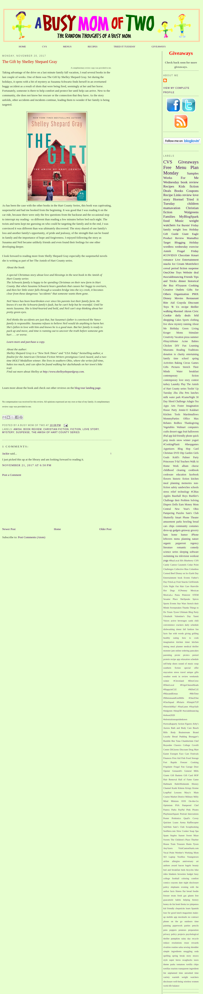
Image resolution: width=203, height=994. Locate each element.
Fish (183, 758)
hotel (178, 904)
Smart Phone (182, 517)
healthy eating (171, 638)
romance (168, 259)
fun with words (176, 633)
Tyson (176, 612)
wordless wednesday (175, 246)
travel (183, 672)
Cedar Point (193, 565)
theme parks (169, 964)
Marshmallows (191, 414)
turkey (166, 384)
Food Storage (192, 758)
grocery (195, 530)
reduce (166, 943)
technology (183, 491)
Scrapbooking (192, 827)
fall (184, 629)
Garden (188, 453)
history (195, 900)
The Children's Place (180, 839)
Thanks (185, 607)
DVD (176, 453)
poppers (173, 930)
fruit (185, 431)
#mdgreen (168, 711)
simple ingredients (172, 951)
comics (166, 882)
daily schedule (192, 625)
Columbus (194, 569)
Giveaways (188, 161)
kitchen (195, 478)
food (166, 221)
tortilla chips (192, 964)
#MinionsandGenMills (173, 698)
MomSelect (192, 263)
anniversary (188, 861)
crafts (166, 431)
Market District (177, 797)
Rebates (167, 423)
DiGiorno (174, 749)
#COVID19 (170, 255)
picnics (186, 655)
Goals (166, 457)
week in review (180, 676)
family (167, 229)
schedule (195, 659)
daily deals (182, 315)
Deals (167, 191)
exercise (194, 246)
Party (196, 457)
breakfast (194, 371)
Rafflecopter (193, 822)
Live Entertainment (187, 259)
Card (196, 448)
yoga (165, 560)
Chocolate (184, 255)
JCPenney (182, 590)
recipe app (175, 659)
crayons (174, 882)
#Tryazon (181, 285)
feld (196, 315)
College (186, 745)
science (167, 552)
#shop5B (177, 711)
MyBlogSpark (189, 216)
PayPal (181, 810)
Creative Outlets (173, 289)
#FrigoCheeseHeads (189, 685)
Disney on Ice (182, 573)
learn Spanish (192, 908)
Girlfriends (193, 582)
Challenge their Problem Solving (181, 500)
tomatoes (181, 964)
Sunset (182, 835)
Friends (188, 276)
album (185, 466)
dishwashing (169, 629)
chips (171, 526)
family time (170, 358)
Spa (197, 831)
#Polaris (180, 702)
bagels (188, 865)
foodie (196, 891)
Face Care (184, 754)
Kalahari (194, 410)
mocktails (182, 917)
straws (196, 956)
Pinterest (186, 595)
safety (174, 487)
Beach (196, 728)
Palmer (186, 457)
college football (171, 878)
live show (168, 324)
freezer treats (169, 895)
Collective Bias (181, 569)
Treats (170, 612)
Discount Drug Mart (189, 749)
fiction (75, 429)
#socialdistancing (173, 276)
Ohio (196, 509)
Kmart (195, 255)
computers (193, 427)
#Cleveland (178, 681)
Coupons (192, 191)
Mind (165, 801)
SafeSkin (167, 827)
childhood (168, 470)
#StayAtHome (170, 341)
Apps (166, 405)
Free (167, 167)
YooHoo (181, 857)
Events (187, 578)
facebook (194, 474)
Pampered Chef (190, 805)
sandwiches (184, 487)
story (188, 956)
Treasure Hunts (184, 844)
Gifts (165, 367)
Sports (185, 320)
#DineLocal (168, 685)
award (174, 865)
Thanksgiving (191, 423)
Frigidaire (167, 767)
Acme (185, 341)
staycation (168, 672)
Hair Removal (170, 779)
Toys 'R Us (171, 306)
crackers (180, 625)
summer (194, 337)
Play (183, 384)
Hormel (178, 199)
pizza (187, 337)
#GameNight (188, 397)
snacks (167, 263)
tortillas (166, 968)
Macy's (187, 792)
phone (189, 435)
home (174, 534)
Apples (167, 496)
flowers (167, 478)
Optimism (168, 805)
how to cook (190, 638)
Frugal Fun (179, 767)
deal (196, 272)
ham (165, 534)
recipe (184, 306)
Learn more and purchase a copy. (26, 341)
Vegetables (169, 427)
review (187, 195)
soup (196, 663)
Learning (194, 345)
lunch (179, 913)
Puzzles (180, 513)
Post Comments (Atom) (31, 537)
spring (195, 358)
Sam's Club (192, 513)
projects (181, 934)
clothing (194, 320)
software (194, 552)
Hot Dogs (169, 590)
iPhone (195, 534)
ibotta (183, 904)
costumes (194, 526)
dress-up (167, 530)
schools (195, 487)
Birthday (174, 328)
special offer (191, 668)
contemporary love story (176, 380)
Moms (179, 332)
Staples (173, 835)
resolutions (177, 943)
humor (184, 534)
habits (178, 900)
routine (174, 947)
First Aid (176, 758)
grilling (195, 633)
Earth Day (194, 573)
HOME (22, 46)
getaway (185, 530)
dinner (182, 281)
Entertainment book (172, 578)
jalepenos (194, 904)
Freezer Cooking (189, 762)
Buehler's (194, 496)
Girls (196, 453)
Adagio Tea (192, 401)
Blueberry (189, 560)
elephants (175, 887)
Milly (196, 797)
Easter (166, 754)
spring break (178, 956)
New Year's (182, 509)
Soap (192, 831)
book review (32, 429)
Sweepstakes (176, 607)
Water (180, 371)
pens (165, 930)
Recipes (168, 186)
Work (176, 466)
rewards (195, 943)
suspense (23, 432)
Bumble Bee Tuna (171, 741)
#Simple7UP (193, 702)
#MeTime (194, 693)
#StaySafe (194, 706)
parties (187, 925)
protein (166, 659)
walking (168, 311)
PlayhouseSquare (171, 814)
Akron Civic (191, 311)
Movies (179, 298)
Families (169, 216)
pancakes (194, 650)
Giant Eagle (190, 234)
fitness (178, 891)
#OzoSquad (168, 702)
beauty (195, 865)
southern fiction (172, 668)
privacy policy (170, 934)
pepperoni (181, 543)
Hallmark (167, 784)
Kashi (174, 788)
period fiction (179, 268)
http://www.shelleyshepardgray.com (63, 371)
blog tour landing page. (88, 387)
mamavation (171, 208)
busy (196, 874)
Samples (193, 173)
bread (196, 521)
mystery (8, 432)
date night (183, 882)
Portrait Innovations (189, 814)
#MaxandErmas (170, 693)
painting (167, 925)
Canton (173, 565)
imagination (168, 642)
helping (186, 900)
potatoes (182, 930)
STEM (195, 595)
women (195, 981)
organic (167, 543)
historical (193, 281)
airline (166, 861)
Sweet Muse (192, 835)
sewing (187, 947)
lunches (195, 392)
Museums (168, 350)
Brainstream (184, 732)
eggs (179, 431)
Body (173, 732)
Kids (182, 186)
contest (195, 380)
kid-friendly (179, 435)
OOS (183, 801)
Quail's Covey (191, 818)
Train (173, 844)
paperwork (177, 925)
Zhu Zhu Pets (181, 392)
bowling (187, 521)
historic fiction (181, 478)
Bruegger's (194, 736)
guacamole (168, 900)
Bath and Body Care (181, 728)
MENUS (67, 46)
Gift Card (188, 775)
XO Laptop (169, 857)
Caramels (182, 565)
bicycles (190, 870)
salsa (181, 947)
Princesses (168, 461)
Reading (180, 350)
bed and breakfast (171, 870)
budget (190, 874)
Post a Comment (11, 475)
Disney (167, 298)
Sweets (166, 839)
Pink (188, 810)
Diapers (167, 504)
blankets (173, 874)
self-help (167, 663)
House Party (170, 410)
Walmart (181, 427)
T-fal (177, 461)
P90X (195, 294)
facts (172, 891)
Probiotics (176, 818)
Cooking (194, 285)
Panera (166, 810)
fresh (179, 895)
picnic (177, 655)
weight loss (180, 229)
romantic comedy (188, 547)
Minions (175, 801)
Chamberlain (187, 741)
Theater (195, 517)
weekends (194, 676)
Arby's (196, 724)
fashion (190, 629)
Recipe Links (172, 195)
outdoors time (191, 921)
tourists (174, 968)
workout (194, 556)
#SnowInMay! (170, 706)
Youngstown (193, 857)
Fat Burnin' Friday (188, 225)
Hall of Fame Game (188, 779)
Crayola (181, 302)
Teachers (184, 461)
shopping (168, 319)
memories (187, 483)
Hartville (194, 586)
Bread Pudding (179, 736)
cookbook (193, 470)
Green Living (190, 328)
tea (176, 556)
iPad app (167, 435)
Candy (166, 565)
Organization (181, 294)
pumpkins (175, 938)
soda (196, 951)
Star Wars (181, 603)
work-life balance (171, 986)
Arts (173, 405)
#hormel (178, 311)
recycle (195, 938)
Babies (195, 341)
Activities (168, 363)
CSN (196, 560)
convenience (169, 625)
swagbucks (187, 960)
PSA (177, 805)
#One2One (194, 698)
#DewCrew (193, 681)
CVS (44, 46)
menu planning (182, 539)
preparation (193, 930)
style (165, 960)
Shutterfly (168, 517)
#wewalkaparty (170, 724)
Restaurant (192, 298)
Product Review (173, 238)
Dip (182, 453)
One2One (168, 272)
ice (188, 904)
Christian (168, 453)
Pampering (169, 513)
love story (91, 429)
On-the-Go (194, 801)
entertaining (192, 354)
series (175, 552)
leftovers (167, 539)
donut (178, 629)
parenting (167, 655)
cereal (166, 268)
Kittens (181, 788)
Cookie (167, 315)
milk (165, 397)
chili (197, 620)
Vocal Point (168, 852)
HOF (196, 775)
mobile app (172, 917)
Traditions (193, 350)
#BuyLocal (174, 560)
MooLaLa (168, 595)
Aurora (166, 728)
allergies (176, 861)
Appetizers (169, 448)
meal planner (176, 646)
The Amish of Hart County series (56, 432)
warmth (175, 977)
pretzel (195, 655)
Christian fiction (56, 429)
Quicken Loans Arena (174, 822)
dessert (173, 431)
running (187, 324)
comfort (195, 878)
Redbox (178, 423)
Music (179, 221)
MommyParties (171, 418)
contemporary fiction (181, 375)
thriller (195, 306)
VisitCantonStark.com (188, 848)
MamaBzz (193, 238)
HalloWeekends (182, 784)
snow (179, 440)
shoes (174, 663)
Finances (167, 758)
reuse (186, 943)
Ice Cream (178, 263)
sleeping (184, 552)
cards (190, 620)
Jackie (5, 453)
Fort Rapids (170, 762)
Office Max (191, 418)
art (197, 861)
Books (178, 191)
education (181, 474)
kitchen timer (183, 642)
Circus (186, 363)
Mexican (195, 590)
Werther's (179, 852)
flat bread (187, 891)
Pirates (195, 810)
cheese (195, 466)
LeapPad (167, 792)
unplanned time (175, 973)
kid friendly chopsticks (174, 908)
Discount (193, 302)
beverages (182, 620)
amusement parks (172, 521)
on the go (176, 921)
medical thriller (191, 646)
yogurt (195, 440)
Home (57, 529)
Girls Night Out (171, 586)
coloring (185, 878)
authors (166, 865)
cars (165, 526)
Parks (173, 810)
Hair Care (184, 586)
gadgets (177, 530)
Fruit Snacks (182, 582)
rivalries (167, 947)
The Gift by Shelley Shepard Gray (29, 61)
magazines (187, 913)
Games (195, 363)
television (184, 556)
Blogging (180, 242)
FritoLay (172, 582)
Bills (165, 732)
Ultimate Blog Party (189, 612)
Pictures (175, 367)
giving (188, 633)
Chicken (167, 345)
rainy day (185, 938)
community (182, 526)
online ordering (182, 650)
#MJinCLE (193, 689)
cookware (168, 474)
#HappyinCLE (170, 689)
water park (174, 397)
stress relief (169, 491)
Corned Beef (169, 573)
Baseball (176, 496)
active (173, 620)
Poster (166, 818)
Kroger (167, 332)
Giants (166, 775)
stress (176, 672)
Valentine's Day (183, 616)
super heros (175, 960)
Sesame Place (170, 599)
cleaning (181, 470)
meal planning (171, 483)
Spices (196, 599)
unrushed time (191, 973)
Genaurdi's (177, 771)
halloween (193, 431)
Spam (166, 835)
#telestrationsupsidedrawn (175, 719)
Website (187, 272)
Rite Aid (169, 302)
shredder (195, 947)
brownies (181, 874)
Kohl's (176, 457)
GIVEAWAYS (159, 46)
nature (195, 539)
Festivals (194, 754)
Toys (178, 272)
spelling (167, 956)
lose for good (169, 913)
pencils (195, 925)
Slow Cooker (183, 831)
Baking (178, 363)
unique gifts (193, 672)
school (185, 358)
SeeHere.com (169, 831)
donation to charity (174, 354)
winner (186, 440)
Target (167, 242)
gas (184, 895)
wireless (187, 981)
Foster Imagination (188, 405)
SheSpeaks (185, 599)
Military (189, 797)
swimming (168, 556)
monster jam (169, 650)
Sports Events (169, 603)
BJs (181, 560)
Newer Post (8, 529)
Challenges (168, 569)
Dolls (175, 504)
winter (166, 681)
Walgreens (191, 212)
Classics (177, 745)
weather (167, 676)
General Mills (191, 771)
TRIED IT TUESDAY (124, 46)
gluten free (193, 895)
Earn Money (185, 504)
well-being (178, 981)
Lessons (177, 792)
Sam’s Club (178, 827)
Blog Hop (184, 448)
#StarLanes (183, 706)
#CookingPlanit (171, 444)
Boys (185, 496)
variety (166, 977)
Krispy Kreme (192, 788)
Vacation (178, 337)
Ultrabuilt (167, 616)
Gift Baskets (176, 775)
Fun (184, 345)
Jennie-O (183, 410)
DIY (177, 345)
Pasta (177, 595)
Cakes (178, 320)
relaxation (185, 659)
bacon (181, 865)
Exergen (174, 754)
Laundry (175, 384)
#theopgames (192, 444)
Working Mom (192, 852)
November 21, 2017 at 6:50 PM (26, 465)
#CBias (195, 491)
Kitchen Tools (171, 414)
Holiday (194, 242)
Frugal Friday (188, 251)
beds (183, 870)
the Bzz (168, 285)
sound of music (185, 663)
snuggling (187, 951)
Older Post (105, 529)
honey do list (169, 904)
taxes (196, 960)
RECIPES (92, 46)
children (193, 203)
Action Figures (185, 724)
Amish (17, 429)
